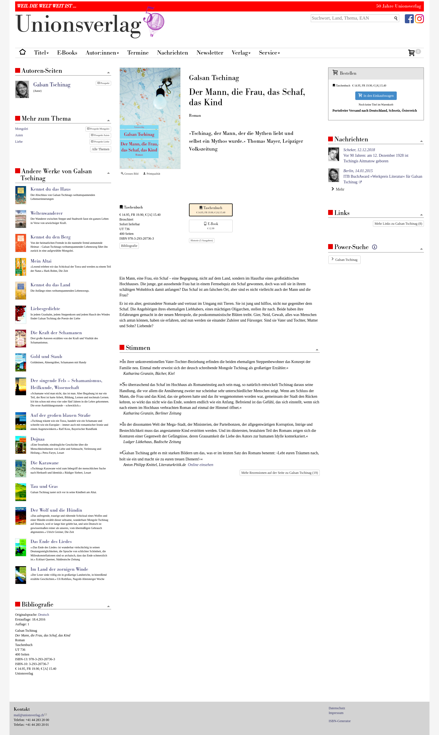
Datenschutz (337, 708)
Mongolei (21, 129)
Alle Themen (100, 149)
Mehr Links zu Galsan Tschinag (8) (398, 224)
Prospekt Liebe (100, 141)
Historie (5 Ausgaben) (202, 240)
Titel (41, 53)
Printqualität (151, 173)
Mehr (337, 189)
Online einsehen (200, 465)
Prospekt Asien (100, 135)
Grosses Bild (130, 173)
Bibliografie (129, 246)
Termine (138, 53)
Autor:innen (102, 53)
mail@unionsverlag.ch (29, 715)
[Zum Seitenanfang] (317, 350)
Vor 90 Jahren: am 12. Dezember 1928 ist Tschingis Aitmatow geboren (376, 155)
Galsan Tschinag (346, 260)
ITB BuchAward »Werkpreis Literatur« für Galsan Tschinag (383, 176)
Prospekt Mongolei (98, 128)
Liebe (19, 142)
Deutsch (43, 615)
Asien (19, 135)
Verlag (241, 53)
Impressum (336, 713)
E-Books (67, 53)
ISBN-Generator (340, 721)
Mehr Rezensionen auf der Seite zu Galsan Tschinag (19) (279, 473)
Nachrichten (172, 53)
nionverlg (91, 24)
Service (269, 53)
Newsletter (210, 53)
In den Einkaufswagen (376, 95)
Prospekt (103, 83)
